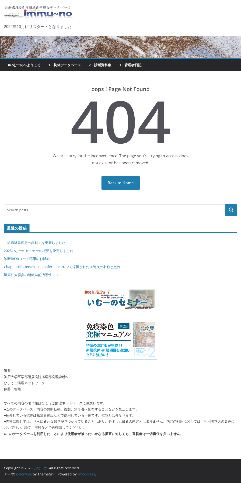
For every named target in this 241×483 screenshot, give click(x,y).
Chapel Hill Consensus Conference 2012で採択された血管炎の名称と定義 (62, 266)
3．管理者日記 (130, 65)
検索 (231, 210)
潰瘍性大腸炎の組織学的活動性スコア (33, 274)
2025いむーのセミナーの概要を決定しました (38, 250)
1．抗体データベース (64, 65)
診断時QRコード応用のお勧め (27, 258)
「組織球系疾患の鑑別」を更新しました (34, 242)
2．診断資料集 (100, 65)
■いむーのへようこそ (24, 65)
